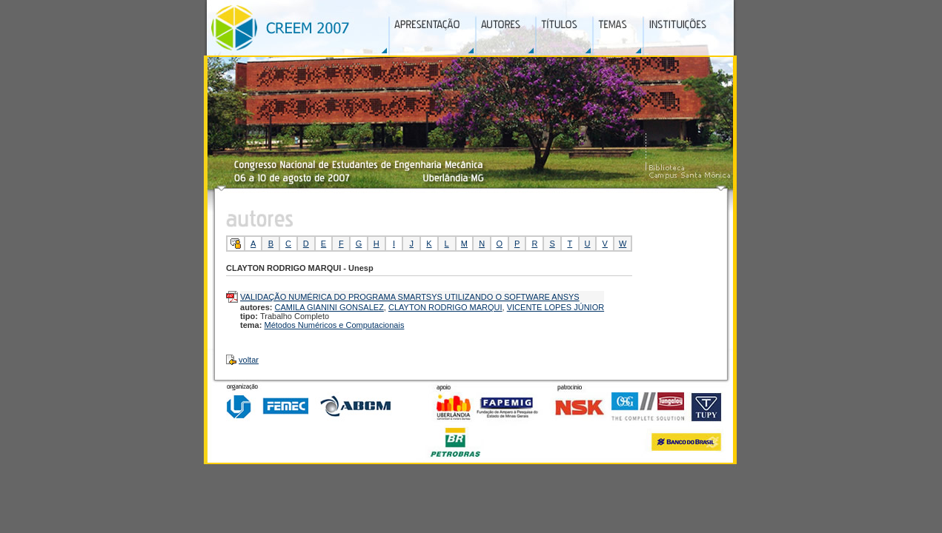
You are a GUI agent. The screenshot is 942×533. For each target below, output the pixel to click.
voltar (249, 359)
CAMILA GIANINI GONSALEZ (329, 307)
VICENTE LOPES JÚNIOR (555, 307)
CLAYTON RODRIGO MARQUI (445, 307)
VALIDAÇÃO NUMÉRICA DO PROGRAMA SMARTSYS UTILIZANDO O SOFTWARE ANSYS (410, 296)
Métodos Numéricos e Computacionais (334, 325)
